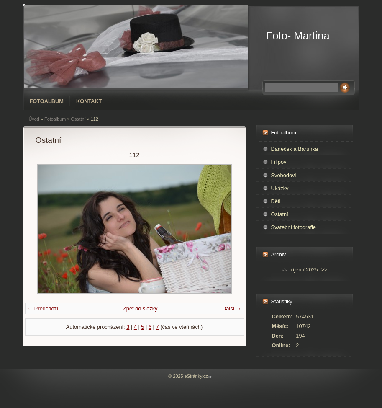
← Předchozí (43, 308)
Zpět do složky (140, 308)
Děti (276, 201)
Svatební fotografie (293, 227)
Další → (231, 308)
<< (285, 269)
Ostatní (79, 118)
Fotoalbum (47, 101)
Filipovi (279, 162)
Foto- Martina (298, 35)
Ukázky (280, 188)
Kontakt (89, 101)
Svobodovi (283, 175)
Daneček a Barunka (294, 149)
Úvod (34, 118)
